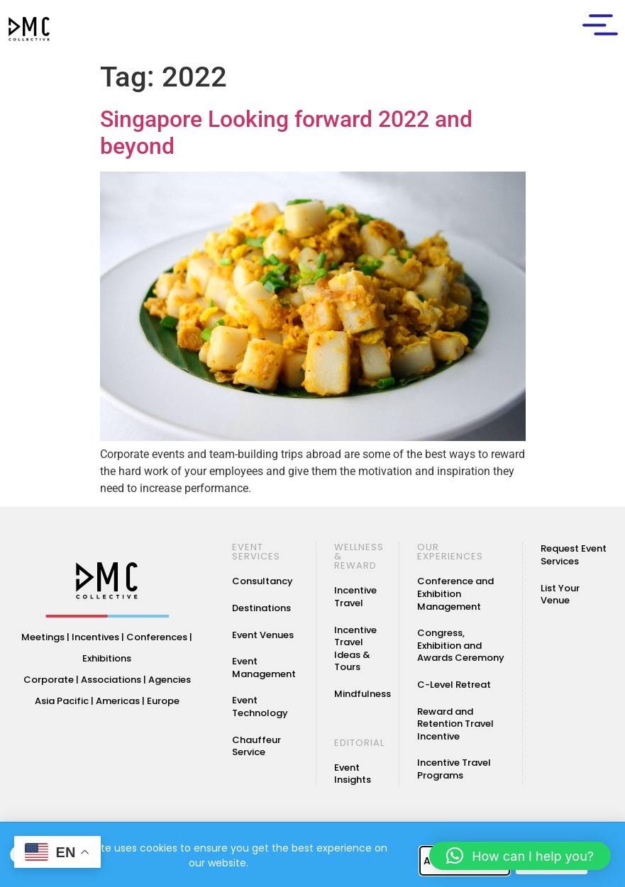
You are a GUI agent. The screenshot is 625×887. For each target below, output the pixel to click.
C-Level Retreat (454, 684)
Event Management (264, 667)
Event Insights (352, 774)
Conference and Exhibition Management (455, 593)
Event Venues (263, 635)
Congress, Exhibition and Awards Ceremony (460, 645)
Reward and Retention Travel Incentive (455, 724)
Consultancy (262, 581)
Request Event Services (574, 555)
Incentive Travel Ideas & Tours (355, 648)
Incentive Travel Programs (454, 769)
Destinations (261, 608)
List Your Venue (560, 594)
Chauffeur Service (256, 746)
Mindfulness (362, 694)
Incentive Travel (355, 597)
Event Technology (260, 706)
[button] (520, 856)
